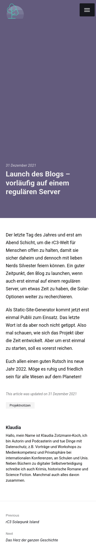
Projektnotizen (20, 405)
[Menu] (87, 9)
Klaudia (13, 427)
